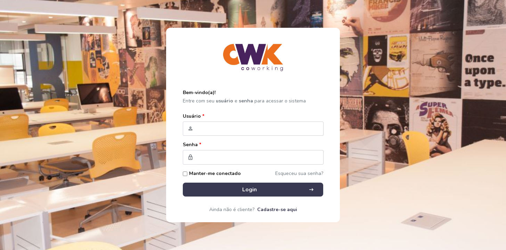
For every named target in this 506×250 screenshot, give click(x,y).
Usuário (193, 116)
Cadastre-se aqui (277, 209)
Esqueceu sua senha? (299, 173)
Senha (192, 144)
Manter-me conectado (215, 173)
